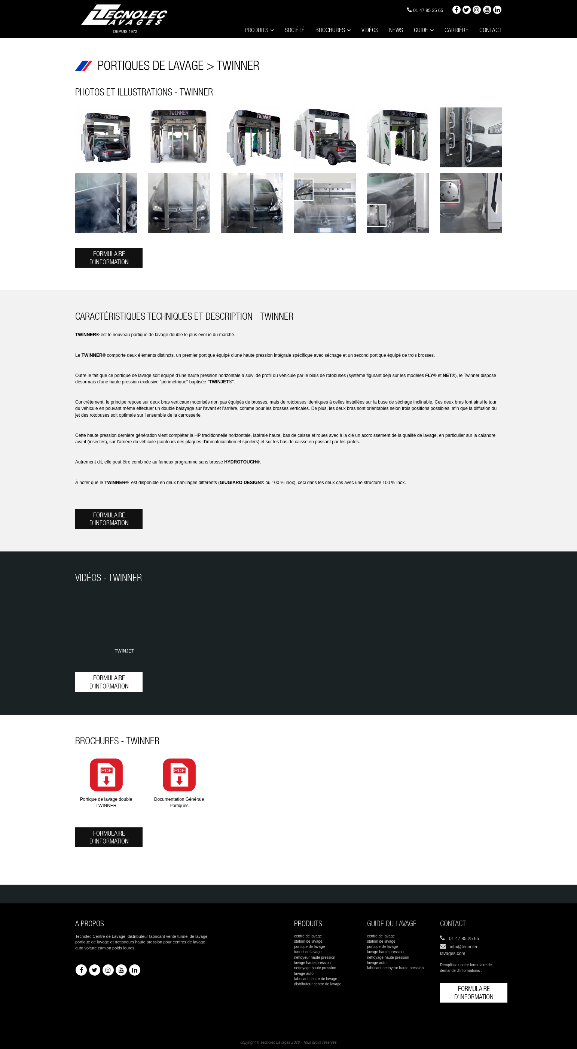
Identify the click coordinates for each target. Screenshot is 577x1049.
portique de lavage (309, 947)
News (401, 29)
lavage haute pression (312, 963)
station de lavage (308, 941)
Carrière (459, 29)
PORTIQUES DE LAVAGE (152, 65)
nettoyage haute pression (315, 968)
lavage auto (304, 974)
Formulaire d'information (109, 258)
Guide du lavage (391, 923)
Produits (267, 29)
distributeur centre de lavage (317, 984)
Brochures (337, 29)
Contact (491, 29)
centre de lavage (308, 936)
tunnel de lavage (307, 952)
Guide (426, 29)
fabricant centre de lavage (315, 979)
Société (304, 29)
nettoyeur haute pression (314, 957)
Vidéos (376, 29)
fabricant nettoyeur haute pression (395, 968)
